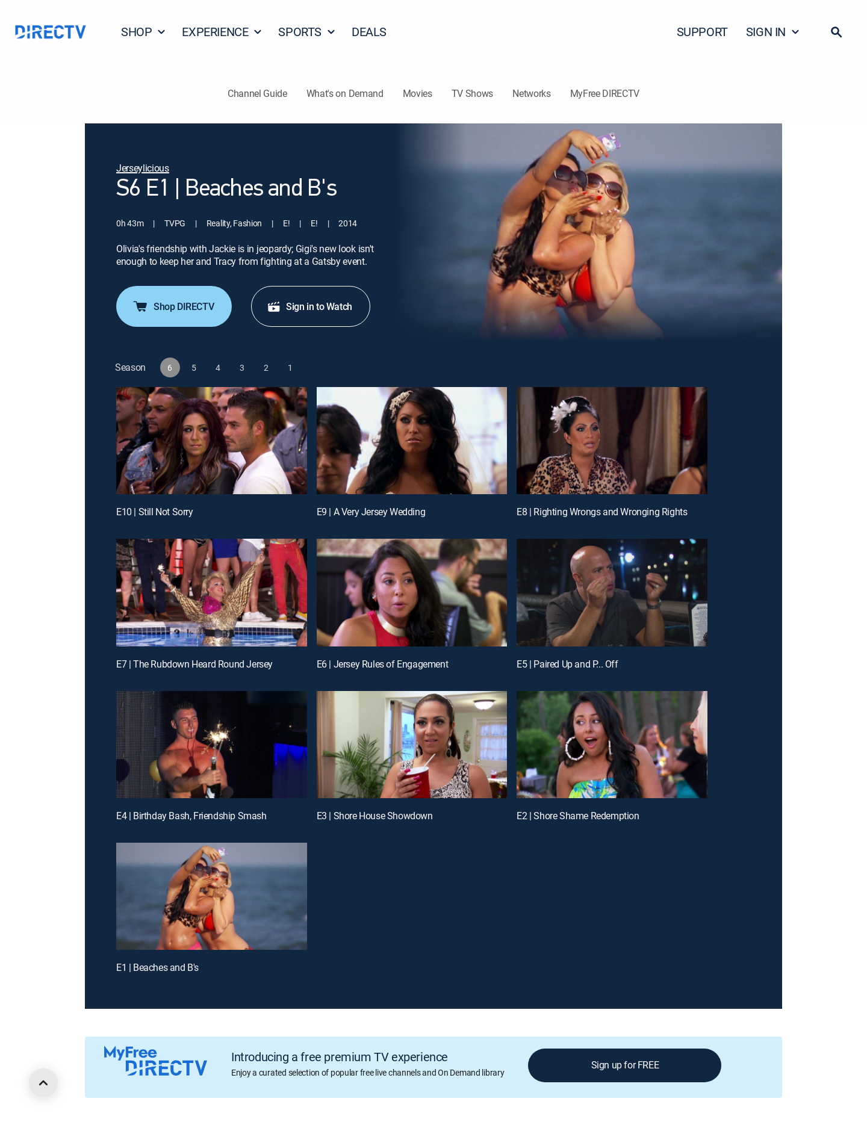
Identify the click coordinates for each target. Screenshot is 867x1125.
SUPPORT (702, 31)
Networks (531, 93)
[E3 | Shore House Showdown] (412, 744)
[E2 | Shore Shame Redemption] (612, 744)
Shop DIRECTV (173, 306)
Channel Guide (257, 93)
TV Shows (472, 93)
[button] (836, 32)
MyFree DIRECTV (605, 93)
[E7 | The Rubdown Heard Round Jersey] (211, 592)
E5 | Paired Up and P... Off (567, 664)
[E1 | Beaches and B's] (211, 896)
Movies (417, 93)
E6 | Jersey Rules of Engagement (383, 664)
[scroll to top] (43, 1083)
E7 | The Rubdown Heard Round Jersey (194, 664)
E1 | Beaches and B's (157, 967)
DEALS (369, 31)
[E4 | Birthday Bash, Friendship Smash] (211, 744)
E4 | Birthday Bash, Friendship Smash (191, 815)
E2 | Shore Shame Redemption (578, 815)
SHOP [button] (143, 31)
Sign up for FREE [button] (625, 1064)
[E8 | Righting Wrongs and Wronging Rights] (612, 440)
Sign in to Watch (309, 306)
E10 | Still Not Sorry (154, 511)
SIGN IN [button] (773, 31)
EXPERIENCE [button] (222, 31)
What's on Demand (345, 93)
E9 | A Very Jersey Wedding (371, 511)
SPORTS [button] (307, 31)
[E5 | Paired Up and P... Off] (612, 592)
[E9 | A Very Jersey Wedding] (412, 440)
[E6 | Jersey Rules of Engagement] (412, 592)
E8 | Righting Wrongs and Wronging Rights (602, 511)
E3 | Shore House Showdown (375, 815)
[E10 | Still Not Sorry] (211, 440)
